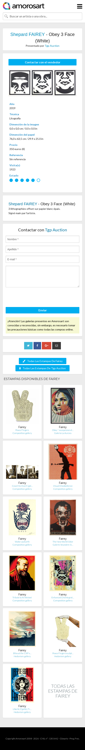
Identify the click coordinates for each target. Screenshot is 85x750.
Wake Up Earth (22, 541)
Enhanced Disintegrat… (62, 597)
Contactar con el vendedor (42, 62)
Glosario (64, 738)
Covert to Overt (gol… (22, 485)
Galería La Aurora (62, 433)
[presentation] (34, 297)
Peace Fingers (22, 430)
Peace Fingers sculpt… (62, 653)
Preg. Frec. (75, 738)
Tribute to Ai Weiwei (22, 597)
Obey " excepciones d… (63, 430)
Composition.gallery (22, 433)
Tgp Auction (52, 45)
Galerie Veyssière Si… (63, 544)
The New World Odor (63, 541)
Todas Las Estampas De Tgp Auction (42, 368)
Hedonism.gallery (22, 656)
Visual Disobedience (63, 485)
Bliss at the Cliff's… (22, 653)
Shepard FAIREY (27, 34)
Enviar (42, 310)
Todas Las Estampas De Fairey (43, 361)
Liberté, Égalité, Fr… (22, 709)
